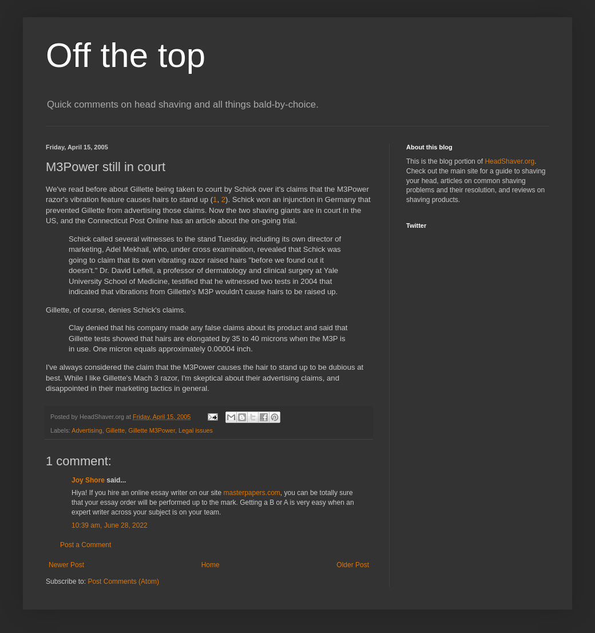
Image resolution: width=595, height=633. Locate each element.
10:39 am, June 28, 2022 (110, 525)
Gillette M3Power (151, 430)
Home (210, 565)
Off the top (125, 55)
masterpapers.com (251, 493)
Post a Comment (85, 545)
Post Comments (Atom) (123, 581)
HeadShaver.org (509, 161)
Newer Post (66, 565)
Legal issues (195, 430)
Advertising (87, 430)
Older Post (352, 565)
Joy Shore (88, 480)
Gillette (115, 430)
